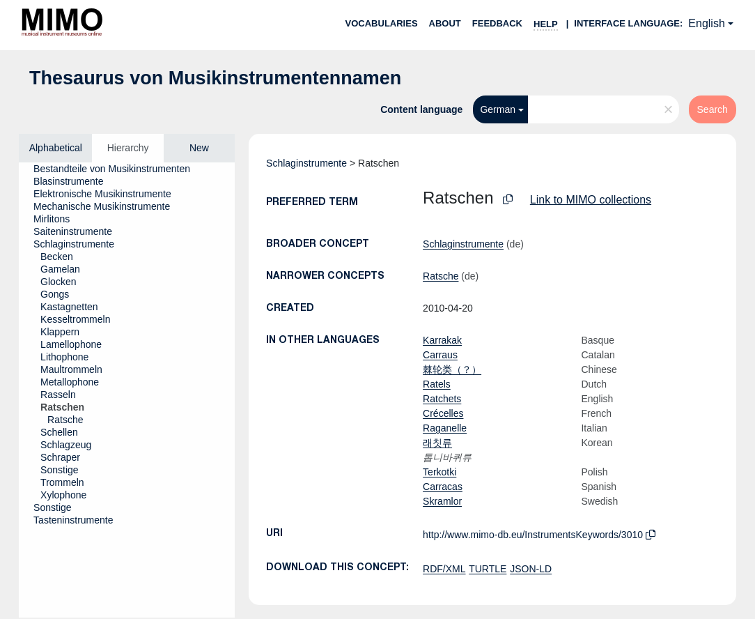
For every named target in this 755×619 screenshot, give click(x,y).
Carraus (440, 354)
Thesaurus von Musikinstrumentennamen (215, 78)
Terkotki (439, 471)
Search (712, 109)
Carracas (442, 486)
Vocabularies (381, 23)
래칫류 (437, 442)
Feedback (497, 23)
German (497, 109)
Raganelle (445, 428)
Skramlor (442, 501)
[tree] (127, 390)
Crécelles (443, 413)
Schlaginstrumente (306, 163)
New (199, 147)
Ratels (437, 384)
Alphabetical (55, 147)
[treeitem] (118, 168)
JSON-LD (531, 568)
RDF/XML (444, 568)
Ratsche (440, 276)
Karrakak (442, 340)
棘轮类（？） (452, 369)
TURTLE (487, 568)
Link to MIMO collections (590, 200)
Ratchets (442, 398)
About (445, 23)
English (706, 23)
